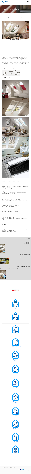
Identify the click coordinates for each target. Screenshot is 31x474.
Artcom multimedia (5, 467)
